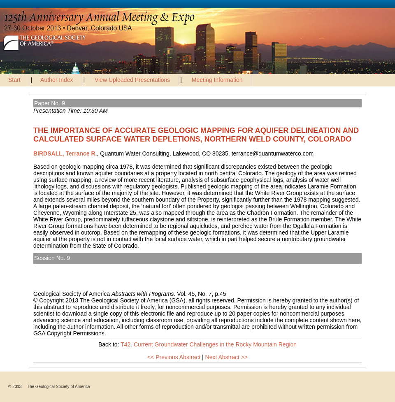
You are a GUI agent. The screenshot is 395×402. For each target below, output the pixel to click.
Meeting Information (217, 80)
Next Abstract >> (226, 357)
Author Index (56, 80)
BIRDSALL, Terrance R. (65, 153)
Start (14, 80)
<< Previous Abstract (173, 357)
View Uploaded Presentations (132, 80)
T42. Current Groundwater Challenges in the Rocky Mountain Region (127, 267)
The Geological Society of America (58, 386)
